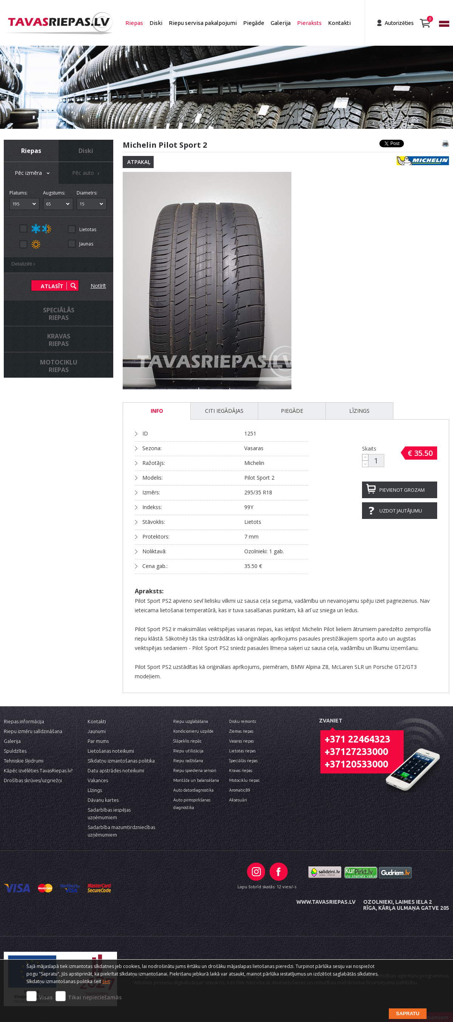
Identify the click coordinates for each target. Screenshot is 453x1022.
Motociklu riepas (244, 780)
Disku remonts (242, 721)
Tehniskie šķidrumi (23, 760)
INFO (157, 410)
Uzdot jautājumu (400, 510)
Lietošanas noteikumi (111, 750)
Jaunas (86, 244)
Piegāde (253, 23)
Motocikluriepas (58, 366)
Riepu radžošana (188, 760)
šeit (106, 981)
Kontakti (339, 23)
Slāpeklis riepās (187, 741)
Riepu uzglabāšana (190, 721)
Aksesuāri (238, 800)
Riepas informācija (24, 721)
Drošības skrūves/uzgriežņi (33, 780)
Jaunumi (97, 731)
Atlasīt (52, 286)
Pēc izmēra (33, 173)
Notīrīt (98, 285)
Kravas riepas (240, 770)
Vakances (98, 780)
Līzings (359, 410)
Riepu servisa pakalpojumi (203, 23)
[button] (365, 457)
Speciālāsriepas (58, 314)
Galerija (281, 23)
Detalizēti (24, 265)
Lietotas (87, 229)
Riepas (134, 23)
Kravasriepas (58, 340)
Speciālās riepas (243, 760)
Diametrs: (87, 193)
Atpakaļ (139, 161)
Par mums (98, 741)
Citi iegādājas (224, 410)
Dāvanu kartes (103, 800)
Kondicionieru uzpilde (193, 731)
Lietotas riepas (242, 751)
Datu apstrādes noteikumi (116, 770)
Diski (155, 23)
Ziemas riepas (241, 731)
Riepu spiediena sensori (194, 770)
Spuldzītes (15, 750)
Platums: (18, 193)
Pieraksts (309, 23)
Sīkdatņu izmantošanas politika (121, 760)
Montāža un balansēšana (196, 780)
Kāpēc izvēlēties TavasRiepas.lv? (38, 770)
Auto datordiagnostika (193, 790)
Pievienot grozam (402, 489)
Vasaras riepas (241, 741)
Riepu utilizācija (188, 751)
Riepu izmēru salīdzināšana (33, 731)
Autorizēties (399, 23)
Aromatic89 (239, 790)
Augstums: (54, 193)
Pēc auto (87, 173)
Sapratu (407, 1013)
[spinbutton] (376, 460)
